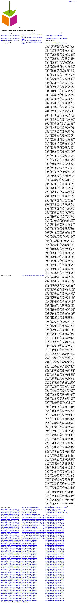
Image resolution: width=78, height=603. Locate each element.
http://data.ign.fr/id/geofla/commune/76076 (11, 592)
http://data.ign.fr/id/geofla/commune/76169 (11, 545)
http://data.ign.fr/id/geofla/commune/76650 (11, 543)
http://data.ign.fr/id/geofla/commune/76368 (11, 580)
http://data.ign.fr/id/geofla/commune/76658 (11, 587)
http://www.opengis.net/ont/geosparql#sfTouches (33, 515)
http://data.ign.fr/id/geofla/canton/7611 (54, 520)
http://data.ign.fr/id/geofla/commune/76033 (11, 569)
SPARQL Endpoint (72, 1)
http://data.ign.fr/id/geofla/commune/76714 (11, 551)
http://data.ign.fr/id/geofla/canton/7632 (10, 35)
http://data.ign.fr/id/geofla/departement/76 (55, 511)
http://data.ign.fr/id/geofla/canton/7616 (54, 522)
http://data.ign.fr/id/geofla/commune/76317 (11, 577)
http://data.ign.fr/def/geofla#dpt (29, 511)
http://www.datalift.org (22, 601)
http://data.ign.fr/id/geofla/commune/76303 (11, 561)
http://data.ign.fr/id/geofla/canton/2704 (54, 519)
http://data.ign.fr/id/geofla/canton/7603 (54, 515)
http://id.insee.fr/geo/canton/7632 (53, 509)
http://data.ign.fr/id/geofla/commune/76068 (11, 588)
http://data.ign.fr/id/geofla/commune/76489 (11, 564)
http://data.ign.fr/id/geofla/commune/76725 (11, 593)
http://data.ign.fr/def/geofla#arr (29, 512)
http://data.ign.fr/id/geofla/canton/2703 (54, 517)
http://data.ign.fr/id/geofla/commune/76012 (11, 579)
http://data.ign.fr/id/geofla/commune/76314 (11, 548)
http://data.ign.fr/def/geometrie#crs (30, 507)
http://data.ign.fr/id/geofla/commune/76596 (11, 585)
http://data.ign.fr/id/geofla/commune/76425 (11, 559)
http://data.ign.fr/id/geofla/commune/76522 (11, 549)
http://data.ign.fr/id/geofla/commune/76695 (11, 562)
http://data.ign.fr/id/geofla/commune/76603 (11, 556)
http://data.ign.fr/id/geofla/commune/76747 (11, 595)
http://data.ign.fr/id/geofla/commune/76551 (11, 590)
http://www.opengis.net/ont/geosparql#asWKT (33, 275)
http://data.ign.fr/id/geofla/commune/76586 (11, 554)
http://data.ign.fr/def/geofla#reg (29, 527)
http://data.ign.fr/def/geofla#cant (29, 540)
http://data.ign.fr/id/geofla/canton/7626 (54, 523)
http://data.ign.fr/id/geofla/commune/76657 (11, 540)
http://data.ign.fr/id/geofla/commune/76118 (11, 582)
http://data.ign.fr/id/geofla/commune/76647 (11, 575)
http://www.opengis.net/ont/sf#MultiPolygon (56, 43)
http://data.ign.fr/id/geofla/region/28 (53, 527)
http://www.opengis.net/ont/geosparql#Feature (56, 38)
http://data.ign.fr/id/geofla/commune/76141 (11, 566)
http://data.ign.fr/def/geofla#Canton (53, 35)
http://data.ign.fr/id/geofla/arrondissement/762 (56, 512)
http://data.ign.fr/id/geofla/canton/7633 (54, 525)
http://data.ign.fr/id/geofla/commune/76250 (11, 546)
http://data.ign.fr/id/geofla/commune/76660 (11, 600)
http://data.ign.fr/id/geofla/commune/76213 (11, 598)
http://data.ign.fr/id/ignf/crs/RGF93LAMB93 (56, 507)
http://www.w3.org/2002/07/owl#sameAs (31, 509)
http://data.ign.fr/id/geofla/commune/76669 (11, 541)
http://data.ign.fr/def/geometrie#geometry (31, 40)
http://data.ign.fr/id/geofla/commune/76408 (11, 571)
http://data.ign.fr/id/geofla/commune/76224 (11, 584)
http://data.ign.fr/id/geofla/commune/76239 (11, 553)
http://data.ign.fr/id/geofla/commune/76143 (11, 558)
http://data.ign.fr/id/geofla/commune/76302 (11, 567)
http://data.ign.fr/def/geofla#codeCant (31, 514)
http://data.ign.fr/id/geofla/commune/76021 (11, 574)
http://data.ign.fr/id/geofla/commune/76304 (11, 572)
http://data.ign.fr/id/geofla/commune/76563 (11, 597)
